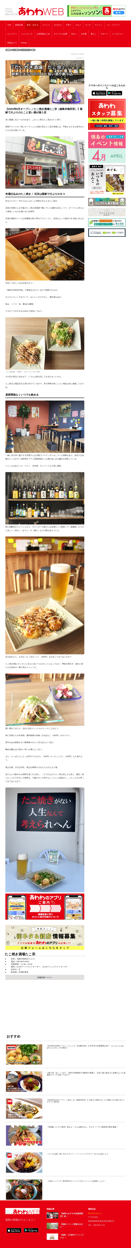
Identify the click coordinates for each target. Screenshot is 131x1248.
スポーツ (104, 34)
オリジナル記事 (60, 34)
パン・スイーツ (113, 25)
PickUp (24, 43)
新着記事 (19, 25)
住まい (74, 34)
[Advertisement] (44, 1004)
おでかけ (58, 25)
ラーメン (98, 25)
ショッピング (26, 34)
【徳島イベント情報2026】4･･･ (72, 1225)
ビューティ (12, 34)
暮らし (93, 34)
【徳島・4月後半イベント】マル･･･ (72, 1236)
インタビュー (118, 34)
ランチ (88, 25)
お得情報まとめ (43, 34)
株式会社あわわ (95, 1213)
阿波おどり (12, 43)
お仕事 (84, 34)
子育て (68, 25)
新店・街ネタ (32, 25)
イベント (46, 25)
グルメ (78, 25)
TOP (9, 25)
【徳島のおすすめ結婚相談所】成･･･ (71, 1214)
